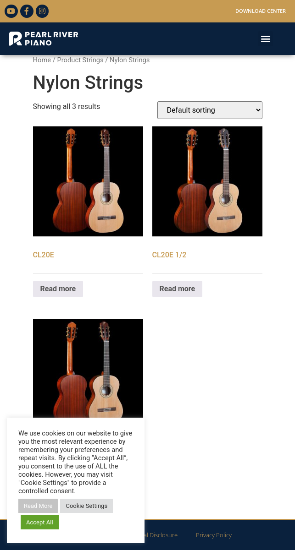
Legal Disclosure (156, 535)
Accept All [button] (39, 522)
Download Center (260, 10)
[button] (265, 38)
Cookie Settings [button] (86, 505)
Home (42, 60)
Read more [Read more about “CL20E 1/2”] (177, 288)
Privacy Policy (214, 535)
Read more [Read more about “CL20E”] (58, 288)
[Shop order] (209, 110)
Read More (38, 505)
